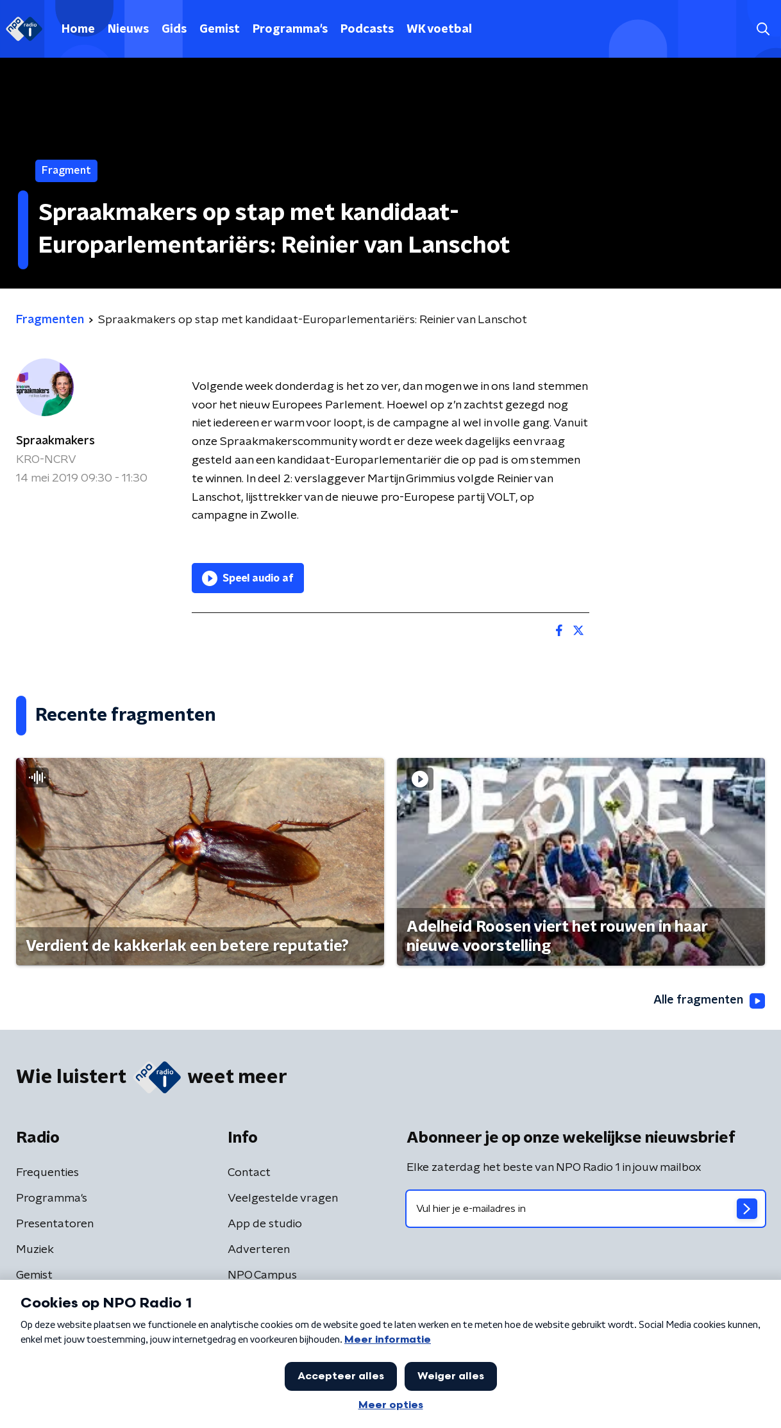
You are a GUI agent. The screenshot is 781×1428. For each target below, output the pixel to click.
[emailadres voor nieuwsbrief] (586, 1209)
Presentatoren (55, 1224)
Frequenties (47, 1173)
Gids (174, 29)
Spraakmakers (55, 441)
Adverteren (259, 1250)
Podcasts (367, 29)
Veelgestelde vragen (283, 1198)
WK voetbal (439, 29)
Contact (249, 1173)
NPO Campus (262, 1275)
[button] (762, 29)
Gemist (219, 29)
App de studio (265, 1224)
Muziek (35, 1250)
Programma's (290, 29)
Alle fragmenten (709, 1001)
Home (78, 29)
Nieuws (128, 29)
